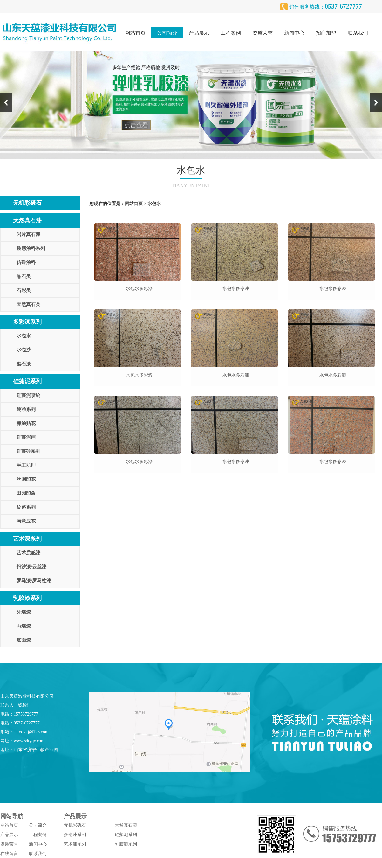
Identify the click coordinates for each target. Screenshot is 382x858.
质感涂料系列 (31, 248)
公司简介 (167, 33)
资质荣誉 (262, 33)
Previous (6, 102)
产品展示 (199, 33)
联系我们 (358, 33)
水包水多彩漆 (139, 288)
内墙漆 (24, 626)
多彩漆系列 (27, 322)
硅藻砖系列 (28, 451)
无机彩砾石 (27, 203)
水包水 (24, 335)
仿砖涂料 (26, 262)
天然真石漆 (27, 220)
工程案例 (231, 33)
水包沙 (24, 349)
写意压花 (26, 521)
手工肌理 (26, 465)
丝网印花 (26, 479)
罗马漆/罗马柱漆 (34, 580)
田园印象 (26, 493)
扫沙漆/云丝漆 (31, 566)
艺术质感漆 (28, 552)
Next (376, 102)
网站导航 (11, 816)
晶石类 (24, 276)
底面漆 (24, 640)
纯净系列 (26, 409)
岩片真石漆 (28, 234)
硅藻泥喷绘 (28, 395)
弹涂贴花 (26, 423)
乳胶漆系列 (27, 598)
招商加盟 (326, 33)
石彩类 (24, 290)
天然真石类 (28, 304)
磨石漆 (24, 363)
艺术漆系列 (27, 539)
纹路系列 (26, 507)
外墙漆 (24, 612)
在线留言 (9, 853)
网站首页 (135, 33)
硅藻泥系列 (27, 381)
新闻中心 (294, 33)
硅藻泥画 (26, 437)
